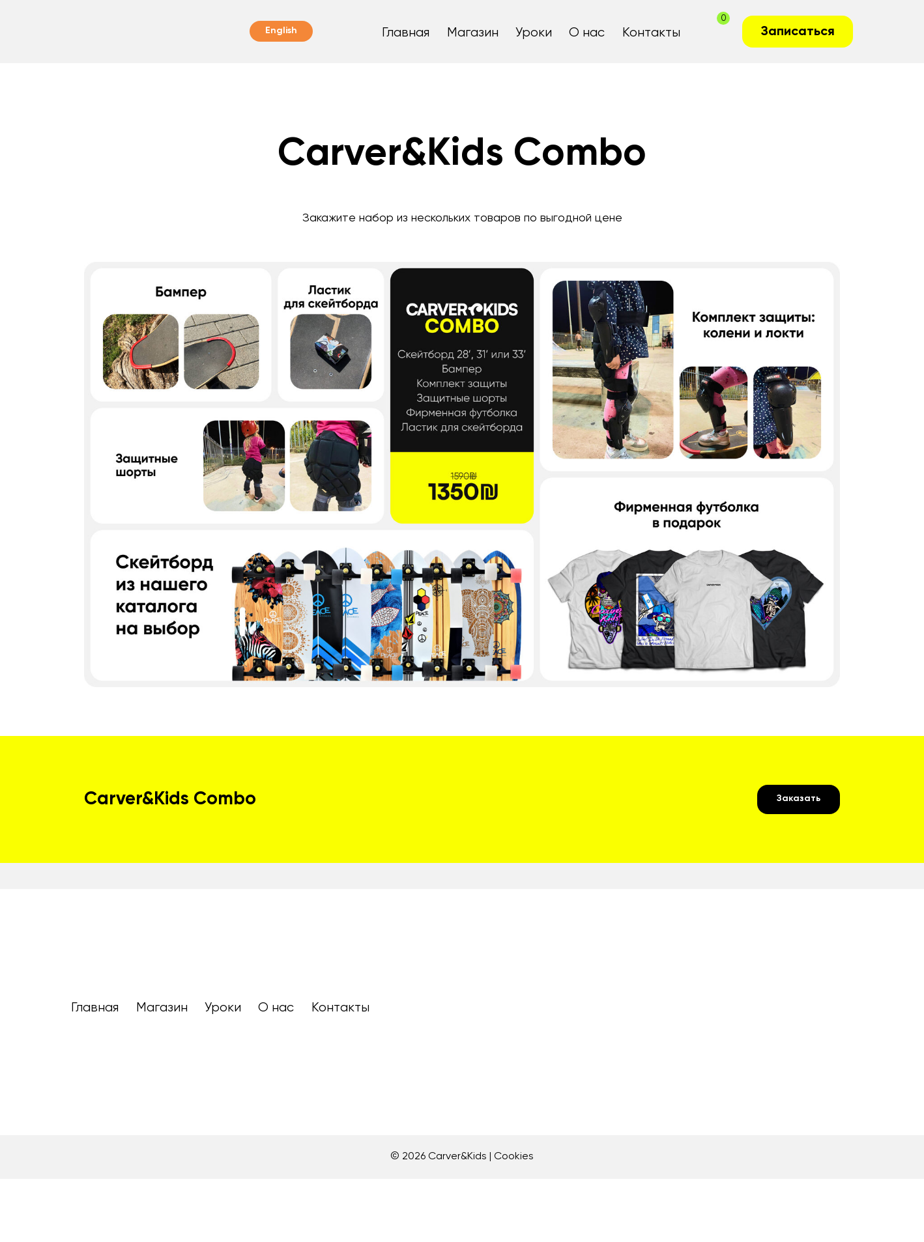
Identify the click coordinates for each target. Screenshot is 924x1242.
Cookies (514, 1156)
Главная (405, 33)
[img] (86, 1070)
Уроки (533, 33)
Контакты (651, 33)
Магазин (472, 33)
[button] (798, 799)
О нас (587, 33)
